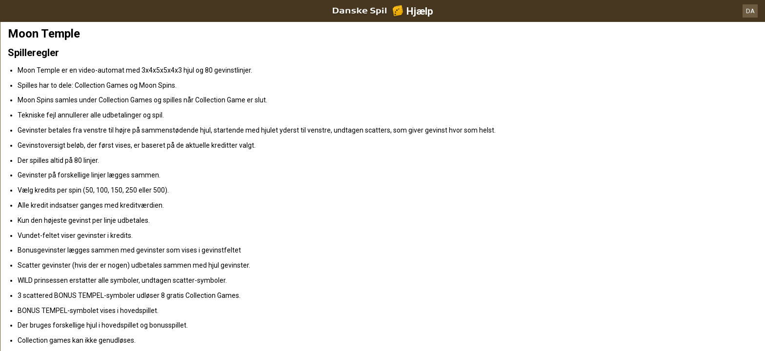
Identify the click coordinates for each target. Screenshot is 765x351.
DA (750, 11)
